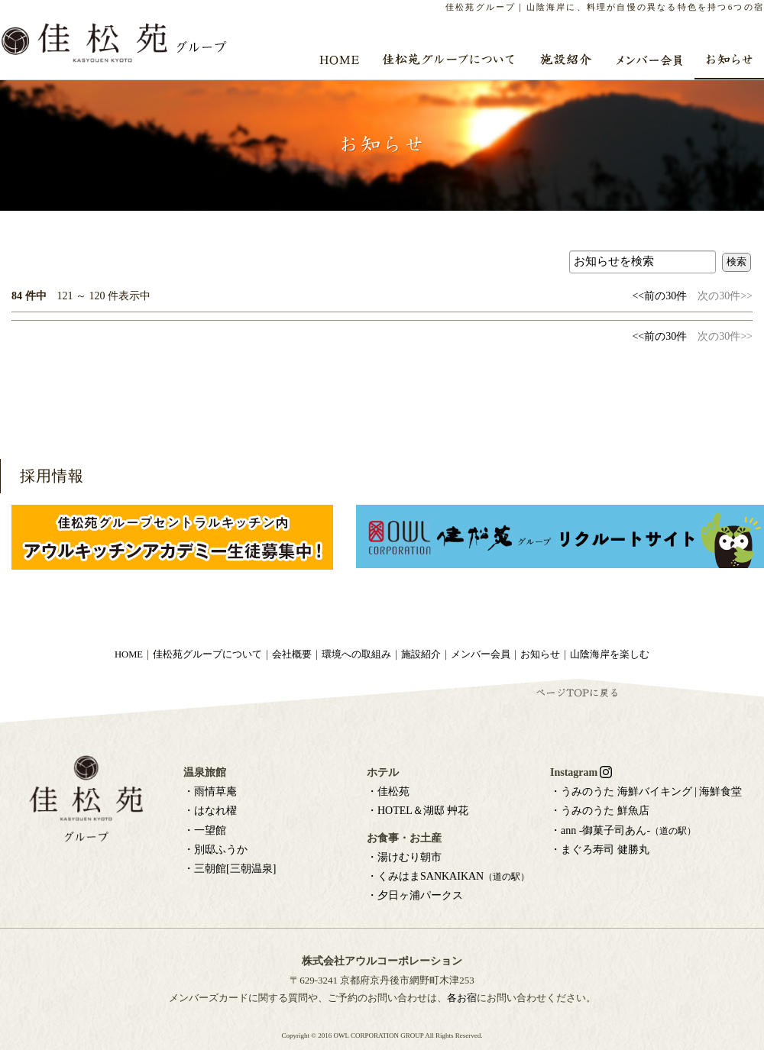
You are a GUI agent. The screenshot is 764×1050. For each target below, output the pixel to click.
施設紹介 (421, 654)
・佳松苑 (388, 791)
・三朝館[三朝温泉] (229, 868)
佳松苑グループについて (207, 654)
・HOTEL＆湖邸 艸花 (417, 810)
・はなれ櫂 (210, 810)
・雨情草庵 (210, 791)
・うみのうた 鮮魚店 (599, 810)
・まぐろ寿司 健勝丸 (599, 849)
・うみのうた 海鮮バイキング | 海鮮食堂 (646, 791)
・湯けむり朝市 (404, 857)
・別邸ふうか (215, 849)
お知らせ (540, 654)
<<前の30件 (659, 296)
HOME (129, 654)
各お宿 (462, 997)
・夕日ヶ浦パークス (415, 895)
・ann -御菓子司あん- (623, 830)
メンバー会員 (480, 654)
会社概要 (292, 654)
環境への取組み (356, 654)
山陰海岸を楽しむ (609, 654)
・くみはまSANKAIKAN (448, 876)
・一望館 (204, 830)
